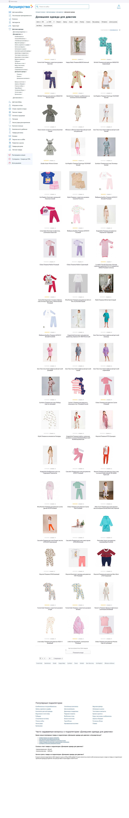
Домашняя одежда (21, 71)
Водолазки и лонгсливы (22, 57)
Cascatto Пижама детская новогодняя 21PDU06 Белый (78, 541)
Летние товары (15, 149)
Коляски (13, 18)
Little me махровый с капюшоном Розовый (78, 642)
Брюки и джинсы (20, 59)
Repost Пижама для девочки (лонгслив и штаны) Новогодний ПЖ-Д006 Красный (106, 473)
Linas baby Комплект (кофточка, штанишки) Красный (50, 231)
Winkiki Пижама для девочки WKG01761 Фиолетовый (50, 96)
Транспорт (13, 25)
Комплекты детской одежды (23, 51)
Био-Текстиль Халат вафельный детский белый (106, 130)
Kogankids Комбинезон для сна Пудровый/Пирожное (50, 472)
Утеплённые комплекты (22, 40)
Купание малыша (15, 125)
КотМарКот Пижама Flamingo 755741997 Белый (78, 164)
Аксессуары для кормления (19, 122)
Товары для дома (15, 146)
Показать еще (78, 652)
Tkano (76, 663)
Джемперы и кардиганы (22, 53)
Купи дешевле (14, 163)
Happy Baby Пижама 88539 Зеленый (77, 62)
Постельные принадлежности (20, 15)
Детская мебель (15, 12)
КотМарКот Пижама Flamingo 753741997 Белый (106, 96)
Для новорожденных (20, 32)
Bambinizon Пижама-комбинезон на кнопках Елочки (52, 740)
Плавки (95, 723)
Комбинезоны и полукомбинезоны (20, 37)
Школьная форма (20, 47)
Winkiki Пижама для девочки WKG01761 (49, 737)
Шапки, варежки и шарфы (23, 44)
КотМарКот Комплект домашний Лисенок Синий (50, 197)
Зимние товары (15, 112)
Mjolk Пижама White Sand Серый (105, 300)
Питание (13, 119)
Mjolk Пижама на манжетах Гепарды (49, 436)
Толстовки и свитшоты (22, 55)
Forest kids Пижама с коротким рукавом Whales (78, 608)
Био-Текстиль (90, 663)
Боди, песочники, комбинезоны (20, 66)
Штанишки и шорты (21, 49)
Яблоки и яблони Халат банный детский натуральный (78, 130)
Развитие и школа (16, 142)
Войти (119, 6)
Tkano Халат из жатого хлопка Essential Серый (50, 130)
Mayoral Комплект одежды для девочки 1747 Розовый (78, 575)
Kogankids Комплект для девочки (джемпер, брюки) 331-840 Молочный (78, 335)
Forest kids (39, 663)
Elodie (54, 663)
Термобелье (18, 88)
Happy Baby (62, 663)
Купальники (18, 94)
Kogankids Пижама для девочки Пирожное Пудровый (106, 231)
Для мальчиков (18, 97)
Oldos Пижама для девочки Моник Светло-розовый (106, 642)
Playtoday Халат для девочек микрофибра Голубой (106, 541)
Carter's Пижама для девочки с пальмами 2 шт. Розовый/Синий (78, 403)
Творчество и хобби (16, 139)
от (40, 21)
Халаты (19, 76)
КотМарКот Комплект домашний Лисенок (49, 743)
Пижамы (19, 74)
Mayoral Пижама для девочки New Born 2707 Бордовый (106, 575)
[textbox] (62, 6)
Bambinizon (48, 663)
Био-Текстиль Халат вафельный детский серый (78, 369)
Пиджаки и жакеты (69, 714)
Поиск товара (37, 6)
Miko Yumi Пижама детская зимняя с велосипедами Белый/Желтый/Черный (106, 507)
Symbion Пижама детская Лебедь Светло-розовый (50, 403)
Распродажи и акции (16, 154)
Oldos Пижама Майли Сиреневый (77, 264)
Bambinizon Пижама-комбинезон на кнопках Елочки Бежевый (78, 96)
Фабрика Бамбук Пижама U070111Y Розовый (78, 231)
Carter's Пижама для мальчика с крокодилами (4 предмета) (54, 742)
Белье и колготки (20, 82)
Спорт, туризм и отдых (17, 108)
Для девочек (18, 34)
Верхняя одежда (20, 42)
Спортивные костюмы (21, 69)
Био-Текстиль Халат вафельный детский (49, 739)
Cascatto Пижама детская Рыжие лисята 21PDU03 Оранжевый (50, 541)
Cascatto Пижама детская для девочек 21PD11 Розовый (78, 472)
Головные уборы (20, 90)
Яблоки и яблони (109, 663)
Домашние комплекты (23, 78)
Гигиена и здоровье (16, 115)
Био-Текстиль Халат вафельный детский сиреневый (106, 369)
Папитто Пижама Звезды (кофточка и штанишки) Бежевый (106, 608)
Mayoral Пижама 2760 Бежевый (49, 574)
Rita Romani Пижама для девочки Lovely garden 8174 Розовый (50, 507)
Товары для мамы (15, 132)
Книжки (12, 136)
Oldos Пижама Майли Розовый (49, 264)
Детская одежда (15, 29)
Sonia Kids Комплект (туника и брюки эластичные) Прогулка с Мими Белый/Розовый (50, 301)
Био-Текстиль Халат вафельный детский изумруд (106, 335)
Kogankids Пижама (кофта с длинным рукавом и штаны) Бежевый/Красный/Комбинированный (78, 438)
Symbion (69, 663)
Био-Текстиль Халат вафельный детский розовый (50, 369)
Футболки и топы (20, 63)
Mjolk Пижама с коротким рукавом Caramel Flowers (78, 197)
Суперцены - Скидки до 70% (19, 158)
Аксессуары (18, 92)
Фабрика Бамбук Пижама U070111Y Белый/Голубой (50, 335)
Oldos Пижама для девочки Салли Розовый (106, 403)
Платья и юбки (20, 86)
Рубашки (18, 61)
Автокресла (14, 22)
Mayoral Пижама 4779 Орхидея (105, 436)
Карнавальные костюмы (71, 723)
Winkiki (82, 663)
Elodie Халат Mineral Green (49, 163)
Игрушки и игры (15, 105)
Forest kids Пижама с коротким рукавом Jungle (50, 608)
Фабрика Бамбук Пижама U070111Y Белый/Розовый (106, 197)
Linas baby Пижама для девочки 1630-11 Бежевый (50, 642)
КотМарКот (99, 663)
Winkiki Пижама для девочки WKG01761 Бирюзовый (106, 63)
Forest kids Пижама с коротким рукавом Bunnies (50, 63)
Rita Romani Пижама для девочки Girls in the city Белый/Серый (78, 300)
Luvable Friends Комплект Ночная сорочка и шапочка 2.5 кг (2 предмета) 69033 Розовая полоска (106, 266)
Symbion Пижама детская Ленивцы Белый (106, 164)
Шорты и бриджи (20, 84)
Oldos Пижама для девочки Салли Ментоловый (78, 507)
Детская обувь (15, 102)
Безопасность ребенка (17, 129)
